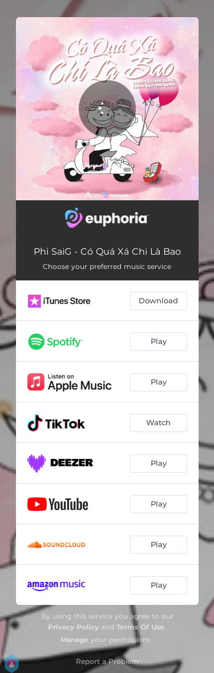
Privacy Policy (73, 627)
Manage (74, 639)
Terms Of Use (140, 627)
